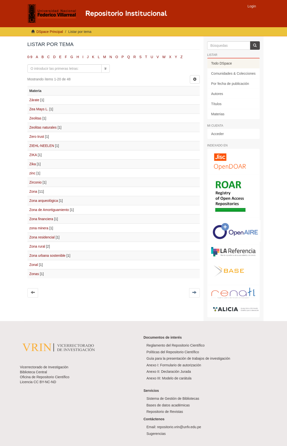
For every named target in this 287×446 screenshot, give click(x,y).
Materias (217, 114)
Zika (32, 164)
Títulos (216, 104)
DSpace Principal (49, 32)
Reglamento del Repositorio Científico (176, 345)
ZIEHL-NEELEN (41, 146)
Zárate (34, 100)
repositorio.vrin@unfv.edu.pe (179, 427)
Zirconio (35, 182)
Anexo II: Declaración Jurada (169, 372)
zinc (32, 173)
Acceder (217, 134)
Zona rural (37, 246)
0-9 (29, 57)
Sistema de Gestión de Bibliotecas (173, 398)
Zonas (34, 274)
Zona (33, 191)
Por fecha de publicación (230, 84)
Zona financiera (41, 219)
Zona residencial (42, 237)
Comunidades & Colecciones (233, 73)
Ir (106, 68)
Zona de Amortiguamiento (49, 210)
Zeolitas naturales (43, 127)
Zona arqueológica (43, 201)
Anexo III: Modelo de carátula (169, 378)
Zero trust (36, 137)
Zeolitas (35, 118)
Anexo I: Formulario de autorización (174, 365)
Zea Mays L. (38, 109)
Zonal (33, 265)
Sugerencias (156, 434)
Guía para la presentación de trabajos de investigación (188, 358)
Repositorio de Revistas (165, 412)
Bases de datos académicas (168, 405)
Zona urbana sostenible (47, 256)
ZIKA (33, 155)
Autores (217, 94)
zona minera (38, 228)
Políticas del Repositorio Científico (173, 352)
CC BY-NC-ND (45, 382)
